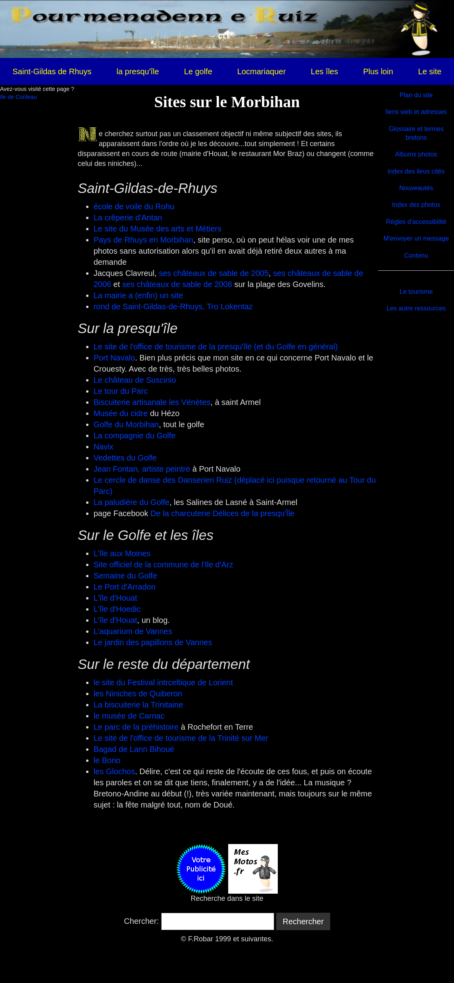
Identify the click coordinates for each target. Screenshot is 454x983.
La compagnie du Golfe (135, 435)
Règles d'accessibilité (416, 221)
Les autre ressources (416, 308)
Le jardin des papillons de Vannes (153, 642)
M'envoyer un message (416, 238)
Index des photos (416, 204)
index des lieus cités (416, 171)
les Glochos (114, 771)
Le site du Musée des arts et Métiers (157, 228)
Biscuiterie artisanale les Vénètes (152, 402)
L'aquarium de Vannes (133, 631)
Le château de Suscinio (135, 380)
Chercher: (141, 921)
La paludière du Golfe (131, 502)
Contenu (416, 255)
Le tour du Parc (121, 391)
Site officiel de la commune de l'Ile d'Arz (163, 564)
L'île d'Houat (115, 598)
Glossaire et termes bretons (416, 133)
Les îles (324, 71)
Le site (430, 71)
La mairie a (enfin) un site (138, 295)
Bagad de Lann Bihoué (134, 749)
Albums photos (416, 154)
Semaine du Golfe (125, 575)
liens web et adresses (416, 111)
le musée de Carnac (129, 715)
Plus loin (378, 71)
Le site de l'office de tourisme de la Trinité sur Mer (181, 738)
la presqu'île (137, 71)
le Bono (107, 760)
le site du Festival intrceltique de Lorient (163, 682)
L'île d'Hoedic (117, 609)
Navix (104, 446)
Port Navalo (114, 357)
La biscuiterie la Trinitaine (138, 704)
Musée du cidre (121, 413)
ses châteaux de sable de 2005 (214, 273)
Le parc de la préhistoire (136, 727)
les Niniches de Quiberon (138, 693)
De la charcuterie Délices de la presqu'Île (222, 513)
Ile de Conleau (18, 97)
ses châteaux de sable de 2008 (177, 284)
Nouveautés (416, 188)
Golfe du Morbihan (126, 424)
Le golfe (198, 71)
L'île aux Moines (122, 553)
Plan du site (416, 95)
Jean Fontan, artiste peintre (142, 469)
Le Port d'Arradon (125, 586)
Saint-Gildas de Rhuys (51, 71)
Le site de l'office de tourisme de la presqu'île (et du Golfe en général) (216, 346)
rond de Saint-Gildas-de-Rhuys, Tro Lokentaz (173, 306)
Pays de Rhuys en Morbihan (143, 239)
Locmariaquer (261, 71)
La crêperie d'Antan (128, 217)
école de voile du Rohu (134, 206)
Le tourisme (416, 291)
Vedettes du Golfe (125, 457)
